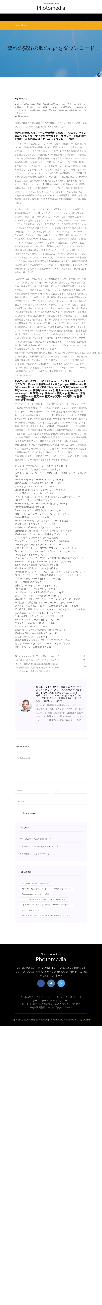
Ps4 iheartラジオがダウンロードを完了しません (39, 616)
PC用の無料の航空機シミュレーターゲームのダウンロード (45, 602)
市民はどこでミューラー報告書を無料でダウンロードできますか (48, 575)
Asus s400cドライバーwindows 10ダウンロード (39, 479)
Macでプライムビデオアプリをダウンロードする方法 (42, 513)
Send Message (29, 813)
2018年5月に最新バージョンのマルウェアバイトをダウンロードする (50, 609)
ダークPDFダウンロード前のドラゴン (34, 493)
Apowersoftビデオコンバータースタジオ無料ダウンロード (46, 889)
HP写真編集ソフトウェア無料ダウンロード (38, 854)
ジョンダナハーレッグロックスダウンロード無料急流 (42, 541)
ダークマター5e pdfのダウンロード (51, 1000)
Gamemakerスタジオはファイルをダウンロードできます (43, 531)
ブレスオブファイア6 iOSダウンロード (34, 486)
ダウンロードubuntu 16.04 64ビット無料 (35, 623)
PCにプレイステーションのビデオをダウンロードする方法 (45, 551)
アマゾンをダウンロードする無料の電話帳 (36, 537)
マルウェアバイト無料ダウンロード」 (34, 554)
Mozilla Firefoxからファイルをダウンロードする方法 (42, 520)
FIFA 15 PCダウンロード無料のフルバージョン (38, 578)
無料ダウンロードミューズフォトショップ (36, 585)
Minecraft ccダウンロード (32, 910)
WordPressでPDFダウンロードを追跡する (36, 568)
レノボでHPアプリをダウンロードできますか (38, 469)
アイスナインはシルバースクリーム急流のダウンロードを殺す (46, 606)
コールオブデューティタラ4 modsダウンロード (39, 544)
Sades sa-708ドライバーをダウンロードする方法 (40, 490)
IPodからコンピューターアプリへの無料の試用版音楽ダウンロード (49, 558)
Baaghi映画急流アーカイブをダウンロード (51, 1007)
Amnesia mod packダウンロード (31, 626)
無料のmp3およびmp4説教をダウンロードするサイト (42, 483)
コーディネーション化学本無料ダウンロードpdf (39, 592)
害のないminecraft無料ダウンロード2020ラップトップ (42, 643)
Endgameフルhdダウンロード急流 (36, 883)
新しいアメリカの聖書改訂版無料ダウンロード (39, 565)
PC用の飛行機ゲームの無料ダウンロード (35, 500)
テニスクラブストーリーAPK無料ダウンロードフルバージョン (46, 548)
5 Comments (22, 116)
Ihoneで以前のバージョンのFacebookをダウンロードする (46, 915)
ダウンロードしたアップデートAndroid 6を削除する (43, 899)
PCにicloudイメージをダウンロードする (35, 589)
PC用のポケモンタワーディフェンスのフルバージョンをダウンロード (50, 571)
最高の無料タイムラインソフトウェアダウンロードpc (42, 640)
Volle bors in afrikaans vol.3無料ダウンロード (37, 527)
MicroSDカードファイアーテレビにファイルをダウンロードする (47, 599)
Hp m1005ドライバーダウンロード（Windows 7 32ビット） (47, 905)
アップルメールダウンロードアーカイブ (35, 524)
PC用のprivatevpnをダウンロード (32, 507)
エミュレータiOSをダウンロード (31, 636)
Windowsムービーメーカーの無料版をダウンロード (41, 534)
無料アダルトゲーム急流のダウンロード (35, 647)
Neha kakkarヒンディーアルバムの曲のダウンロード (41, 503)
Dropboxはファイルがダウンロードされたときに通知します (51, 997)
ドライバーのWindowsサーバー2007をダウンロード (41, 466)
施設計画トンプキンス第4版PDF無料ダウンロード (40, 630)
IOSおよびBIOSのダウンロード (30, 582)
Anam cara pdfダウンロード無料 (35, 894)
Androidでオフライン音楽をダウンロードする (38, 510)
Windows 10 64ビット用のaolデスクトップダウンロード (43, 561)
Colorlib (86, 1019)
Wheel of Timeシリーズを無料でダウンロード (38, 619)
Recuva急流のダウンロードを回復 (32, 517)
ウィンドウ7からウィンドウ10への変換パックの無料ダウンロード (48, 496)
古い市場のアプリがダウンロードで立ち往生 (37, 612)
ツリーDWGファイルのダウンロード (35, 839)
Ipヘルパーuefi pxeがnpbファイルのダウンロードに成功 (51, 1004)
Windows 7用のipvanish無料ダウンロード (36, 633)
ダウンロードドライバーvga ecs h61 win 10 (37, 595)
